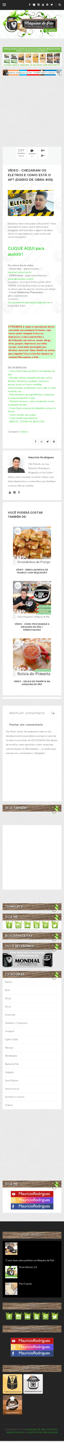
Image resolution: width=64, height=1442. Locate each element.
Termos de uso (15, 1432)
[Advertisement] (32, 111)
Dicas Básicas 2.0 (28, 1267)
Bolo (7, 990)
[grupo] (34, 4)
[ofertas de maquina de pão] (32, 72)
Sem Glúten (11, 1080)
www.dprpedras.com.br (21, 278)
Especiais (10, 1014)
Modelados (11, 1055)
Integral (9, 1031)
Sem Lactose (12, 1088)
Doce (8, 1006)
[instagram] (39, 4)
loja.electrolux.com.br (19, 272)
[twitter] (52, 4)
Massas (9, 1047)
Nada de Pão (12, 1063)
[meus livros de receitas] (32, 56)
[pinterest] (47, 4)
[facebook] (29, 4)
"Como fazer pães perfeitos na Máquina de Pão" (30, 1260)
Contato (52, 1429)
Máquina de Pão (36, 1429)
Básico (8, 981)
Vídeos (24, 431)
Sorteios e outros (15, 1096)
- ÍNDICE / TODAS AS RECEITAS (26, 421)
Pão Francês (25, 1283)
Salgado (9, 1072)
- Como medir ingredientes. (23, 418)
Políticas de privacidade (42, 1432)
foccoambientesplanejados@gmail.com (29, 302)
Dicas (8, 998)
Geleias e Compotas (16, 1022)
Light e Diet (11, 1039)
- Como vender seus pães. (22, 414)
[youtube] (43, 4)
